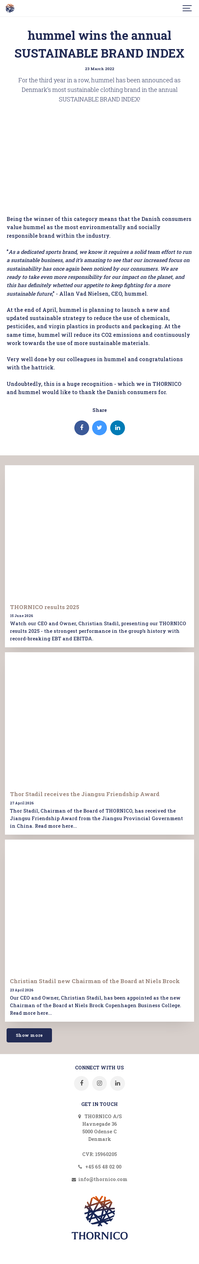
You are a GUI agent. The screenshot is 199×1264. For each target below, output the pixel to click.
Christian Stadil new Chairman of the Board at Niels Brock (95, 981)
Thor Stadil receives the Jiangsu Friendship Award (85, 794)
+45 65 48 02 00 (99, 1167)
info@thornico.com (100, 1179)
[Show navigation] (187, 8)
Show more (29, 1035)
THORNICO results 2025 (44, 607)
